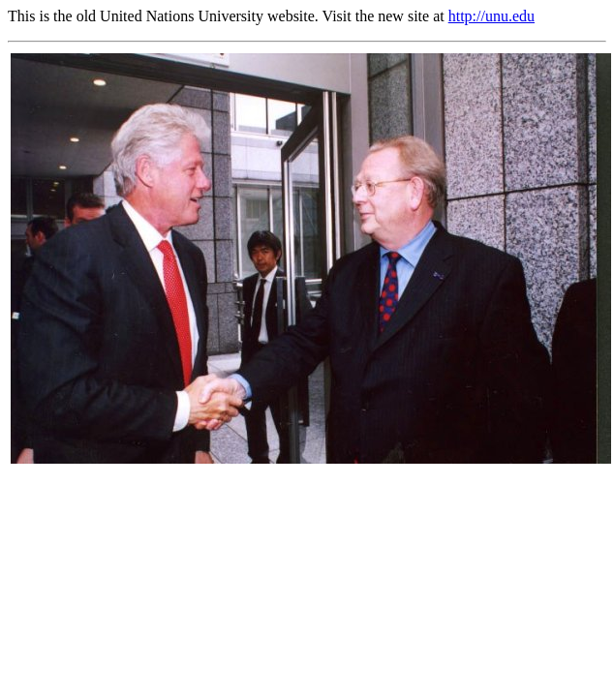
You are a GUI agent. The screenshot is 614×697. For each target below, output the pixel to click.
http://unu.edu (491, 16)
